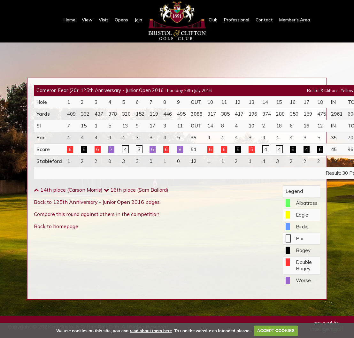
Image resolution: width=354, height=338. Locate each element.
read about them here (151, 330)
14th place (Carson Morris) (68, 190)
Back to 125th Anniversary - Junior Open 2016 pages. (97, 202)
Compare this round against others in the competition (96, 214)
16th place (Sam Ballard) (136, 190)
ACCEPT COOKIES (276, 330)
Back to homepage (56, 226)
